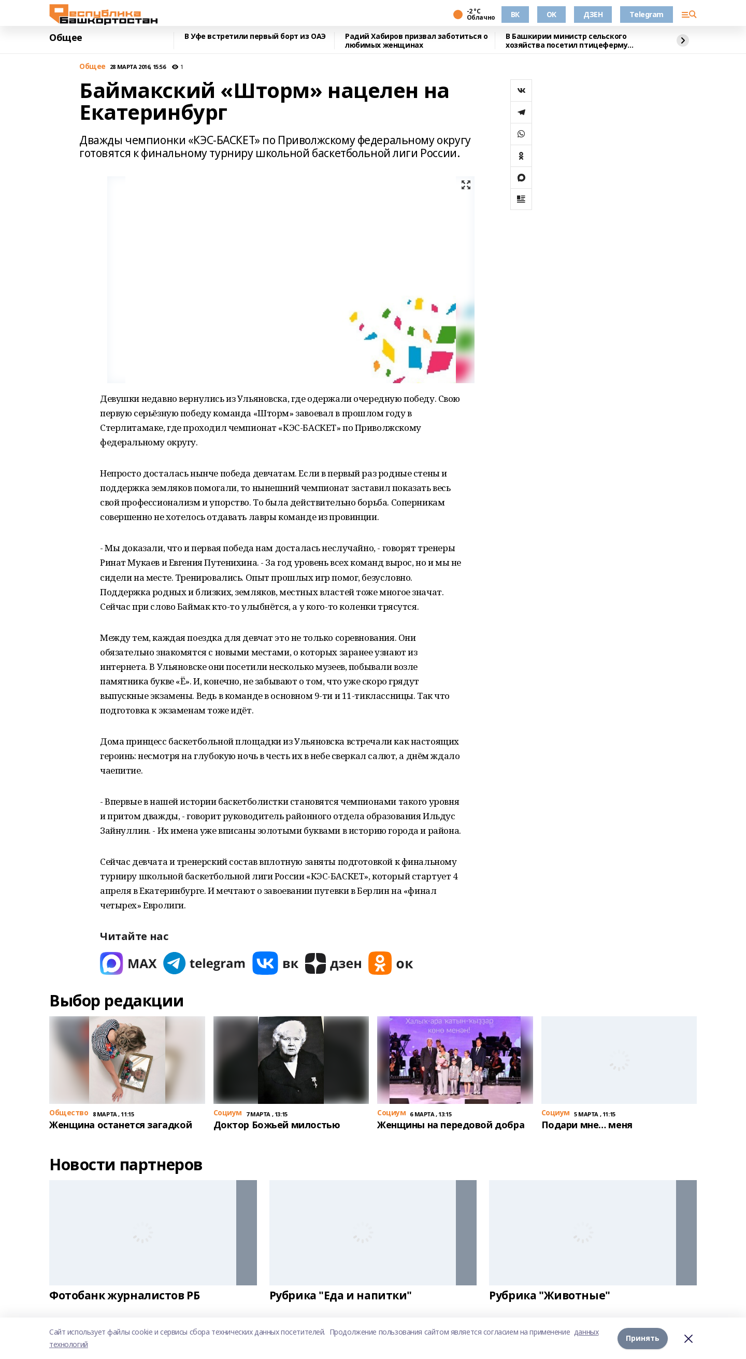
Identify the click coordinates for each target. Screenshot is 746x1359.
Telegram (646, 14)
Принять (642, 1338)
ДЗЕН (592, 14)
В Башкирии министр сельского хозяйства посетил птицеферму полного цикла (566, 40)
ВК (515, 14)
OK (551, 14)
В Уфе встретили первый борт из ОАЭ (255, 36)
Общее (65, 38)
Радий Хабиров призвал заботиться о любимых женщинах (416, 40)
